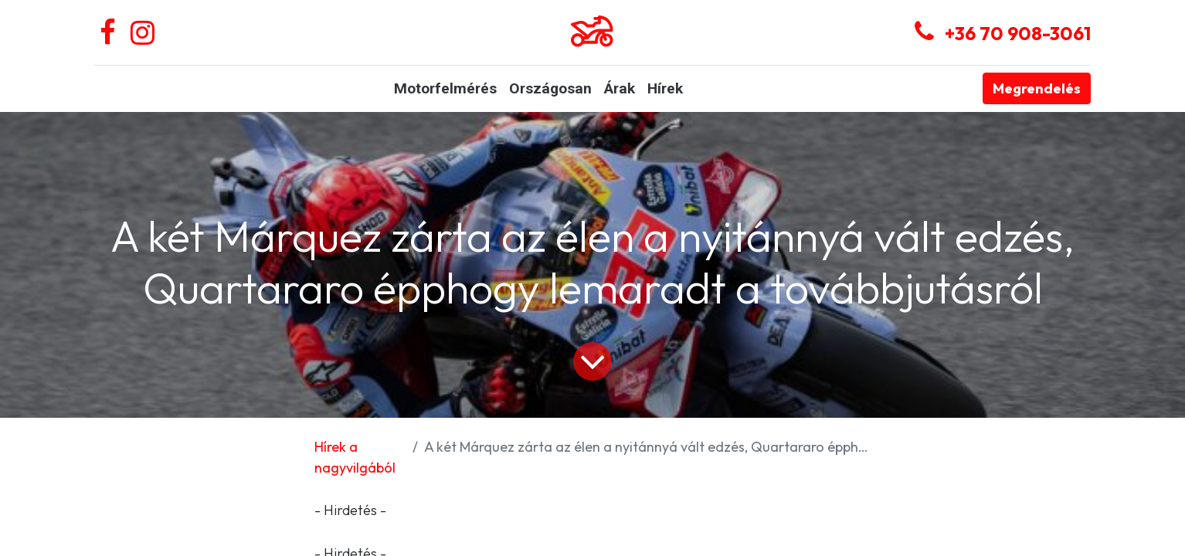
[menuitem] (445, 89)
